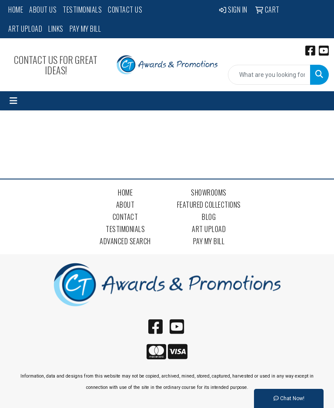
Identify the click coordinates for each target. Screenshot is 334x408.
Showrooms (209, 192)
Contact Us (125, 9)
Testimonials (82, 9)
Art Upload (25, 28)
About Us (43, 9)
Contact (125, 217)
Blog (209, 217)
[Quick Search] (269, 75)
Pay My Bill (85, 28)
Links (55, 28)
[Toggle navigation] (13, 101)
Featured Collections (209, 204)
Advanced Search (125, 241)
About (125, 204)
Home (15, 9)
